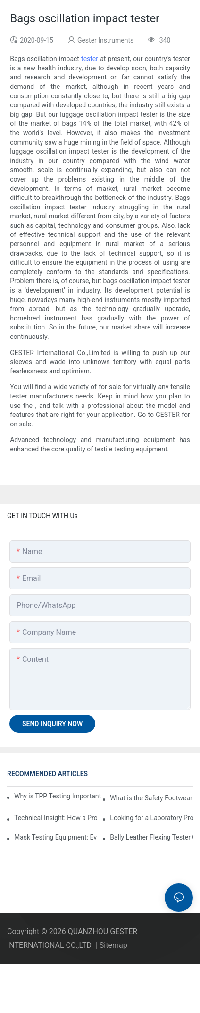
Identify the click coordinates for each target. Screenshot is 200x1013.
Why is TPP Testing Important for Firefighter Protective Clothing (58, 796)
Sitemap (113, 945)
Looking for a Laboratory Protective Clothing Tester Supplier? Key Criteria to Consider (151, 818)
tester (89, 58)
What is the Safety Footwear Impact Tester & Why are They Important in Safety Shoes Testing (151, 798)
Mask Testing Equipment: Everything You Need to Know (55, 837)
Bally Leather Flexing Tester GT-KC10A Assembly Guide (151, 837)
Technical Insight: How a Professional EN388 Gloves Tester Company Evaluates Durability (55, 818)
